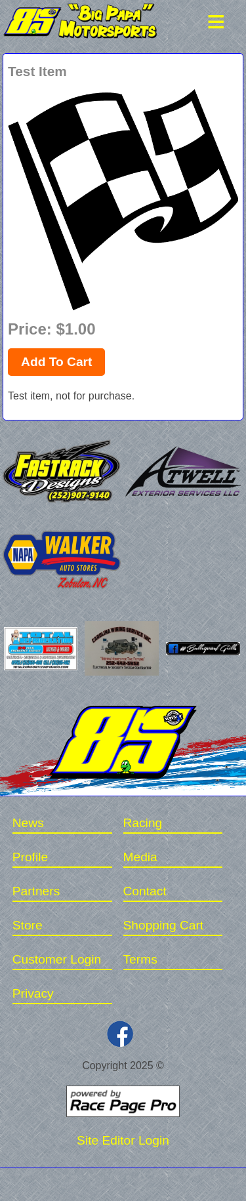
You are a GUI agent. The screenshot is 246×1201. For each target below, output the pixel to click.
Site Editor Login (123, 1140)
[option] (123, 199)
